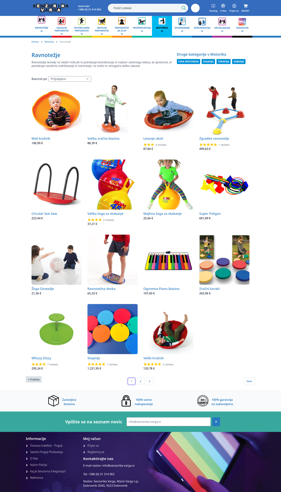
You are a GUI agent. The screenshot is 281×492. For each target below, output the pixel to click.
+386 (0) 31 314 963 (101, 474)
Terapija (223, 61)
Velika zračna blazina (103, 138)
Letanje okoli (153, 138)
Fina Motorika (188, 61)
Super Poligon (210, 213)
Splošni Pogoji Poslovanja (44, 452)
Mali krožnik (41, 138)
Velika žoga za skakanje (105, 213)
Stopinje (93, 358)
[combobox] (148, 8)
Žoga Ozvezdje (43, 289)
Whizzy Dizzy (41, 358)
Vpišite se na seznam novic (93, 422)
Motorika (49, 41)
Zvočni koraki (209, 289)
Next (249, 381)
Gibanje (239, 61)
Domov (35, 41)
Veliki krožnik (153, 358)
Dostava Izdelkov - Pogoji (44, 445)
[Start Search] (184, 8)
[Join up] (216, 421)
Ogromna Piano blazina (161, 289)
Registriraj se (93, 452)
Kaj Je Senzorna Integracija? (46, 471)
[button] (195, 8)
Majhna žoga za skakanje (162, 213)
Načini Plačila (36, 465)
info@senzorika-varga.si (118, 465)
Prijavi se (91, 445)
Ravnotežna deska (101, 289)
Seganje (208, 61)
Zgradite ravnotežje (214, 138)
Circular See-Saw (44, 213)
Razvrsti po (39, 79)
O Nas (32, 458)
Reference (34, 478)
